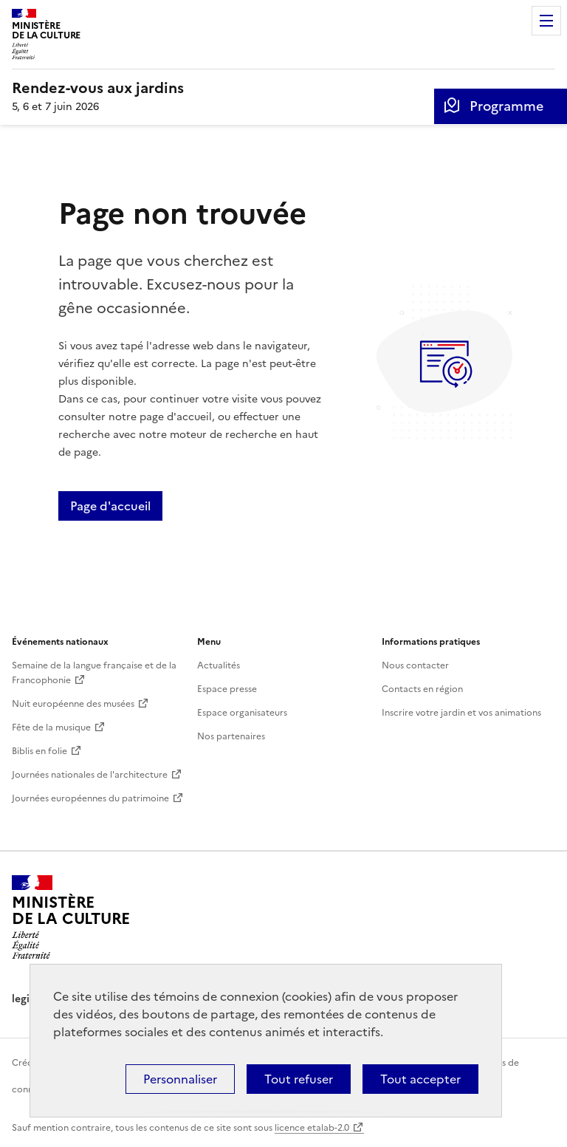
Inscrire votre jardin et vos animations (461, 712)
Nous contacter (415, 665)
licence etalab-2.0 (312, 1127)
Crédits (27, 1062)
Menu (546, 20)
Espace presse (227, 689)
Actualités (218, 665)
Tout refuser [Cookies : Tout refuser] (298, 1079)
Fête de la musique (51, 727)
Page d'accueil (110, 506)
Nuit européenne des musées (73, 704)
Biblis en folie (39, 751)
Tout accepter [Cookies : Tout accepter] (420, 1079)
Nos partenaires (231, 736)
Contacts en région (422, 689)
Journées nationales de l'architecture (90, 774)
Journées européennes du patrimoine (90, 798)
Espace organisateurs (242, 712)
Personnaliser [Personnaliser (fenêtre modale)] (180, 1079)
